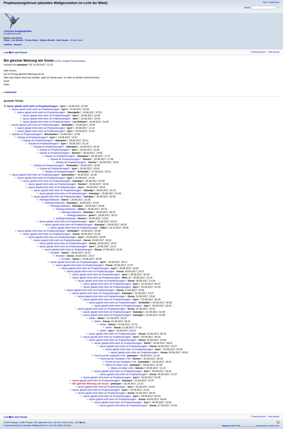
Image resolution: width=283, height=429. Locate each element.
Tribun (7, 40)
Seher (92, 318)
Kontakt (67, 425)
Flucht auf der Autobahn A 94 (109, 355)
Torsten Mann (31, 40)
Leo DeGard (17, 40)
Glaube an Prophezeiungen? (27, 134)
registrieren (274, 2)
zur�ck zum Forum (16, 52)
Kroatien (55, 252)
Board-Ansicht (258, 52)
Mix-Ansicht (273, 52)
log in (265, 2)
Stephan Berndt (47, 40)
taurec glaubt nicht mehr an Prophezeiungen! (32, 106)
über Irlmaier (62, 40)
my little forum (273, 426)
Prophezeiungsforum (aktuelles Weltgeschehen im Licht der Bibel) (33, 425)
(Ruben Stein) (76, 40)
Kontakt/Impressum (12, 33)
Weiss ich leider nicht (116, 365)
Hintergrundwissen (49, 199)
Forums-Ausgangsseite (18, 31)
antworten (10, 92)
